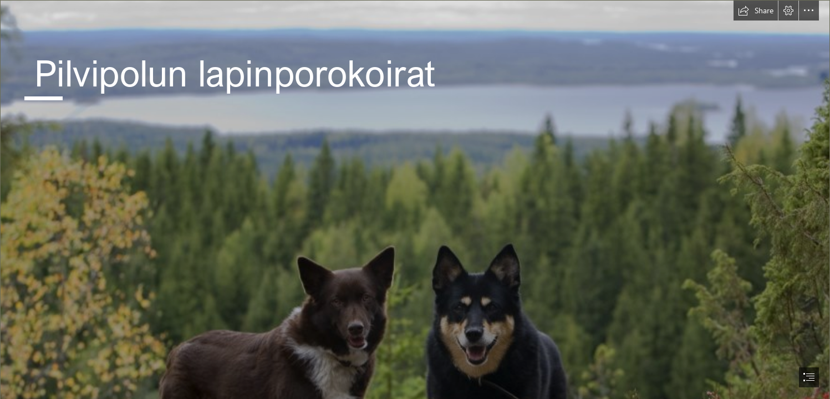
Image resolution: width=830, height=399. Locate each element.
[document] (415, 199)
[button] (756, 11)
